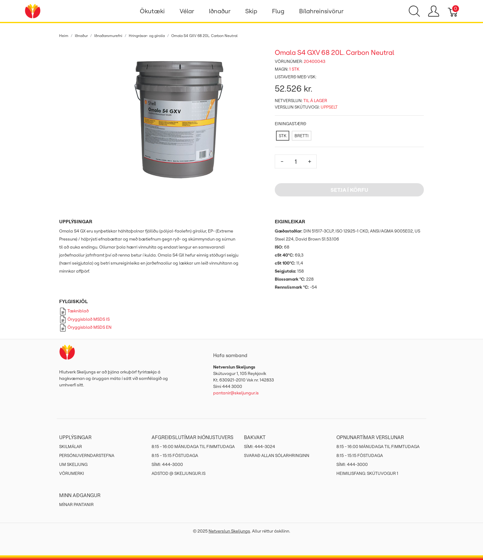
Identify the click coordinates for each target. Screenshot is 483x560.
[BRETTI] (301, 136)
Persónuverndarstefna (86, 455)
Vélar (187, 11)
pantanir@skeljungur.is (236, 393)
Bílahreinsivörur (321, 11)
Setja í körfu (349, 189)
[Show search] (414, 11)
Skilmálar (70, 446)
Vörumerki (71, 473)
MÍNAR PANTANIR (76, 504)
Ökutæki (152, 11)
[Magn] (296, 161)
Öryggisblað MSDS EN (85, 327)
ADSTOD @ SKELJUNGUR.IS (178, 473)
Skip (251, 11)
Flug (278, 11)
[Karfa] (453, 11)
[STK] (282, 136)
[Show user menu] (433, 11)
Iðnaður (219, 11)
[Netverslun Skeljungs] (33, 10)
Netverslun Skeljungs (229, 531)
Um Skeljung (73, 464)
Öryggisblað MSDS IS (84, 319)
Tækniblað (74, 311)
